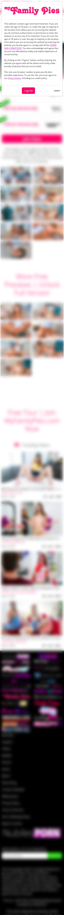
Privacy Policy (14, 78)
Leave (57, 90)
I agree (28, 91)
